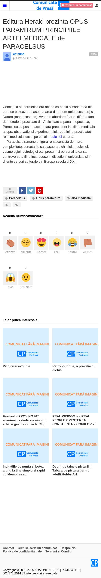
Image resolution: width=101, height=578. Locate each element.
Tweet (30, 190)
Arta (94, 54)
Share (22, 190)
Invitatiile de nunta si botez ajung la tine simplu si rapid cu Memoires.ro (24, 470)
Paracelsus (15, 198)
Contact (8, 548)
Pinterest (39, 190)
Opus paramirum (46, 198)
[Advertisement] (50, 507)
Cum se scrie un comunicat (37, 548)
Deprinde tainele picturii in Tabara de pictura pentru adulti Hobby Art (72, 470)
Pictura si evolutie (16, 366)
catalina (18, 54)
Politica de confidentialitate (22, 551)
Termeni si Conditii (58, 551)
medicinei (55, 137)
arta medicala (79, 198)
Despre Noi (68, 548)
